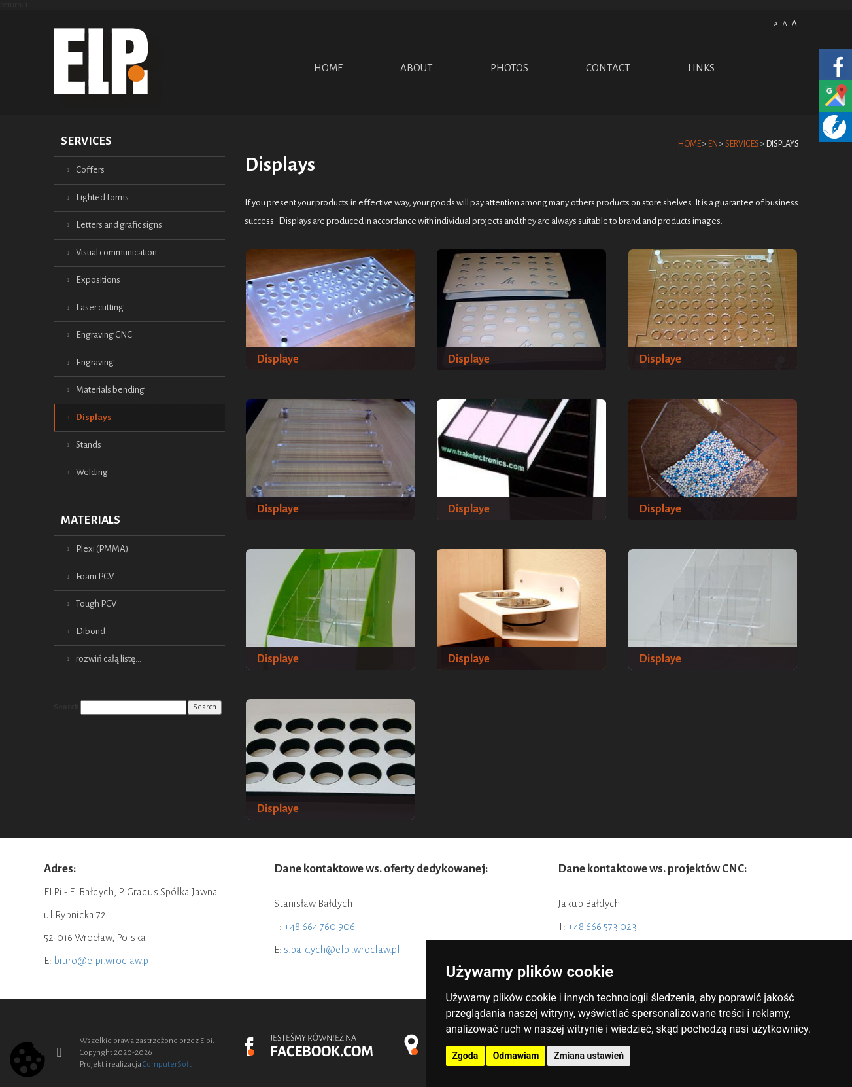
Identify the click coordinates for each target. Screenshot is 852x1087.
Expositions (98, 280)
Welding (92, 472)
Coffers (90, 170)
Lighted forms (102, 197)
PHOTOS (509, 67)
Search (66, 707)
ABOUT (416, 67)
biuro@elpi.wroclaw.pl (103, 960)
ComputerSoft (167, 1064)
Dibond (90, 631)
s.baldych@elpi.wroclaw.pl (342, 949)
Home (328, 67)
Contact (608, 67)
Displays (94, 417)
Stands (88, 445)
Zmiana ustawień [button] (589, 1055)
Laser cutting (100, 307)
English (765, 22)
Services (86, 141)
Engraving (95, 362)
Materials (90, 520)
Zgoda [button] (465, 1055)
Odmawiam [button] (516, 1055)
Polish (749, 22)
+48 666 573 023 (602, 926)
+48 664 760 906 (319, 926)
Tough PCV (96, 604)
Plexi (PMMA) (102, 549)
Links (701, 67)
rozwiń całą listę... (108, 659)
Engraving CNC (104, 335)
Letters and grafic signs (119, 225)
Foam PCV (95, 576)
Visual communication (116, 252)
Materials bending (110, 390)
